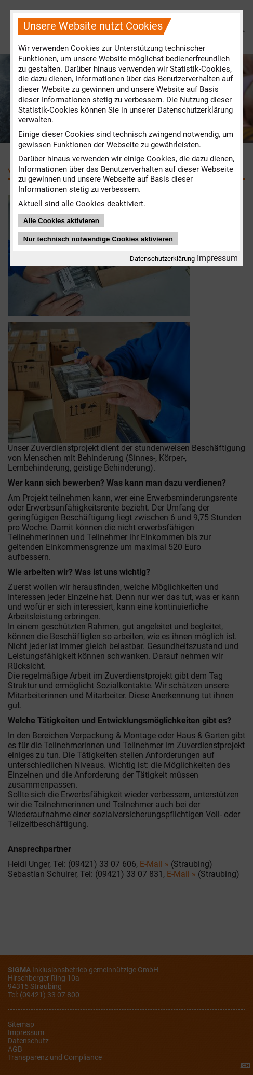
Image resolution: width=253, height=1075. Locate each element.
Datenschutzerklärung (162, 259)
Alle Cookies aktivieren (61, 221)
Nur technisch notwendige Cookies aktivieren (98, 239)
